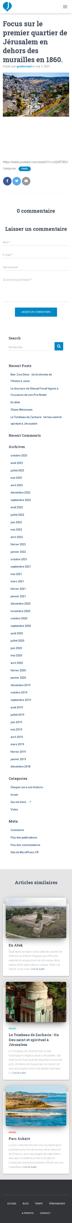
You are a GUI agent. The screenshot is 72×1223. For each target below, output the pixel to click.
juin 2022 (16, 522)
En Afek (15, 402)
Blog (26, 1203)
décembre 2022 (20, 492)
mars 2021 (17, 581)
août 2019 (17, 707)
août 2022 (17, 507)
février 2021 (18, 588)
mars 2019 (17, 744)
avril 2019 (17, 737)
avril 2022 (17, 537)
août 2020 (17, 633)
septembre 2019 (21, 699)
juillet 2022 (17, 514)
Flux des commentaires (25, 845)
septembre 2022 (21, 500)
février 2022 (18, 544)
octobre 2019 (19, 692)
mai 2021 (16, 574)
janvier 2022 (18, 551)
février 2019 (18, 751)
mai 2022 (16, 529)
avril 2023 (17, 485)
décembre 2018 (20, 766)
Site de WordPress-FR (25, 852)
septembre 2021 (21, 566)
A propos (28, 1213)
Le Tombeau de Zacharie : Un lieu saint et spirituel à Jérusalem (34, 1039)
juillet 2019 (17, 714)
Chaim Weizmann (21, 409)
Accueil (12, 1203)
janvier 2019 (18, 759)
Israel (24, 169)
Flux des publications (24, 837)
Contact (45, 1213)
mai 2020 (16, 655)
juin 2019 (16, 722)
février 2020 (18, 670)
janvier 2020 (18, 677)
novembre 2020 (20, 611)
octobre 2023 (19, 455)
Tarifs (39, 1203)
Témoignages (57, 1203)
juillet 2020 (17, 640)
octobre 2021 (19, 559)
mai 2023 (16, 477)
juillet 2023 (17, 470)
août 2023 (17, 463)
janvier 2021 (18, 596)
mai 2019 (16, 729)
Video (14, 809)
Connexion (17, 830)
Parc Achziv (19, 1138)
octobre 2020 (19, 618)
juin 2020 (16, 648)
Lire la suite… (38, 968)
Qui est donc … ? (21, 802)
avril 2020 (17, 662)
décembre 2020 (20, 603)
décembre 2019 (20, 685)
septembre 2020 (21, 625)
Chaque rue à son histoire (27, 787)
